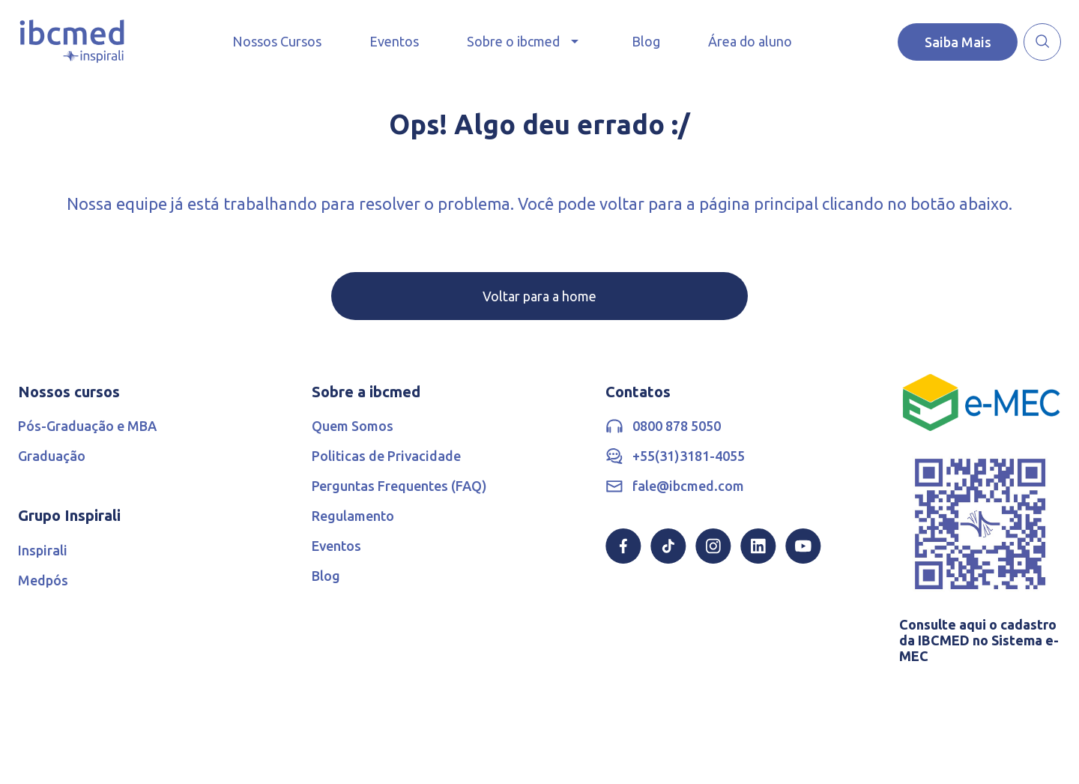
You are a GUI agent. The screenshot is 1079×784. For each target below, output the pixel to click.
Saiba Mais (958, 41)
